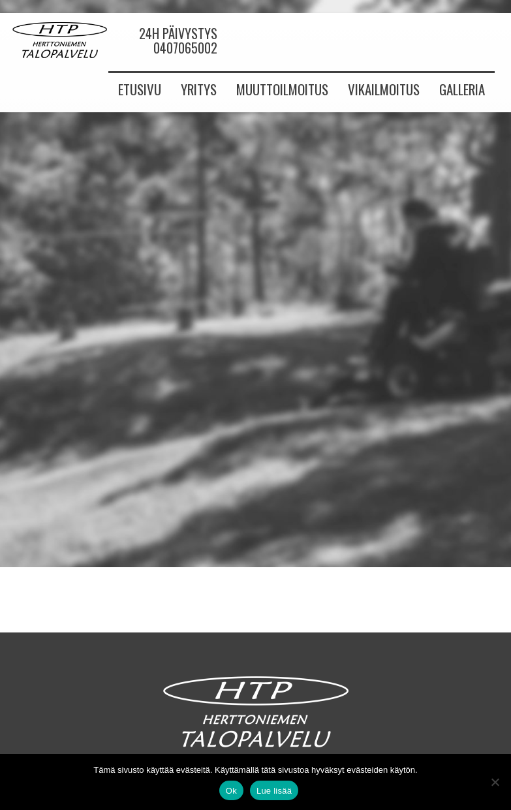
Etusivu (139, 89)
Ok (231, 791)
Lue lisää (274, 791)
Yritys (199, 89)
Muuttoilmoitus (282, 89)
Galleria (462, 89)
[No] (494, 781)
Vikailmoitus (384, 89)
